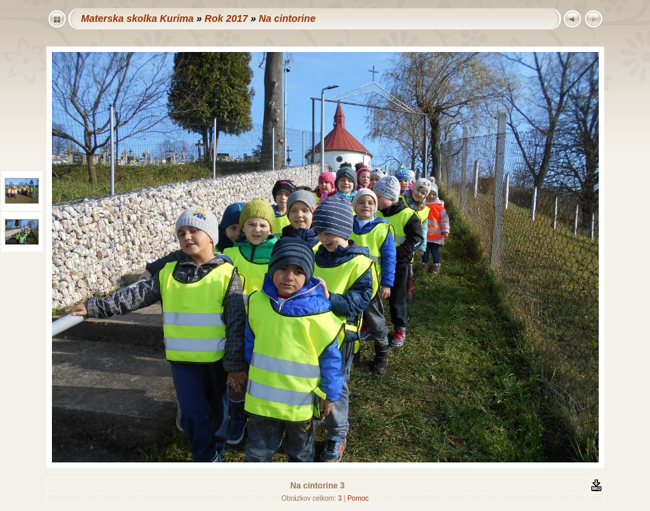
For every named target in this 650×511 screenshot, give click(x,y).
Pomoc (357, 498)
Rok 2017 (225, 18)
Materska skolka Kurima (137, 18)
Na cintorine (286, 18)
